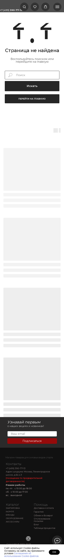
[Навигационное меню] (57, 7)
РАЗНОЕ (10, 511)
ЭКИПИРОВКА (13, 508)
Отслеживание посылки (42, 520)
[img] (15, 452)
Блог (36, 524)
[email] (32, 434)
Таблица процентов (44, 528)
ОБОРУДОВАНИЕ (14, 518)
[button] (24, 6)
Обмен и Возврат (43, 515)
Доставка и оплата (44, 508)
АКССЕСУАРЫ (12, 522)
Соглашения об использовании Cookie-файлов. (21, 554)
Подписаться (32, 441)
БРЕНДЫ (10, 515)
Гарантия (39, 511)
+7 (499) (11, 10)
